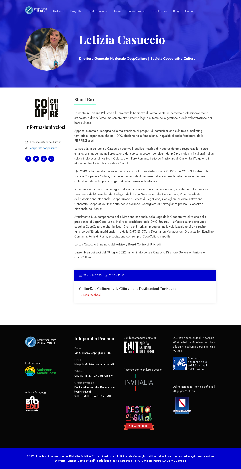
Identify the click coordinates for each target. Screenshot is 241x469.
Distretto (58, 11)
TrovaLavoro (159, 11)
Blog (176, 11)
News (117, 11)
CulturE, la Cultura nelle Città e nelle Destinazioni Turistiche (127, 288)
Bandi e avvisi (136, 11)
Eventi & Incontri (97, 11)
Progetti (75, 11)
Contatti (190, 11)
